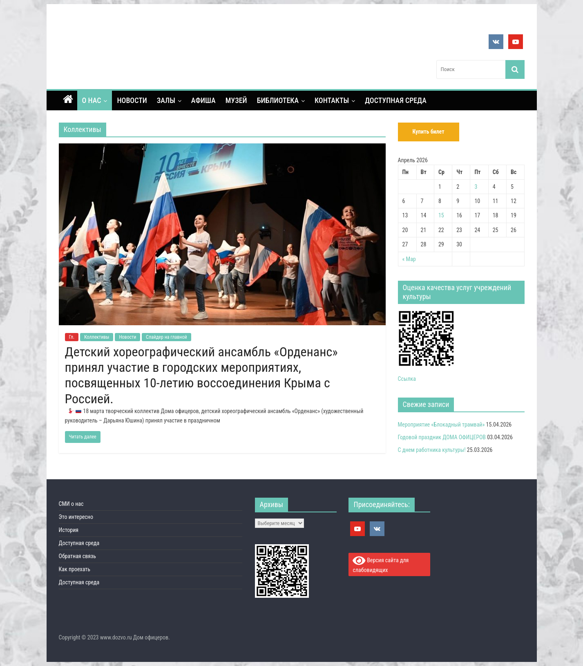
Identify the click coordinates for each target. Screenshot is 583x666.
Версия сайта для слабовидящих (381, 564)
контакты (332, 100)
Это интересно (76, 517)
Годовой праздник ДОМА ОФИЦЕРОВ (442, 437)
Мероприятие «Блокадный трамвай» (441, 424)
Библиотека (278, 100)
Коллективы (96, 337)
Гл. (72, 337)
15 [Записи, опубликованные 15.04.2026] (441, 215)
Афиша (203, 100)
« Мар (409, 259)
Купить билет (428, 131)
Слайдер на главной (166, 337)
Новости (132, 100)
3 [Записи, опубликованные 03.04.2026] (475, 186)
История (69, 530)
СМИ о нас (71, 504)
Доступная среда (396, 100)
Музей (236, 100)
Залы (166, 100)
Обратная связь (77, 556)
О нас (91, 100)
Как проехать (75, 569)
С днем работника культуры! (432, 450)
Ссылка (407, 378)
